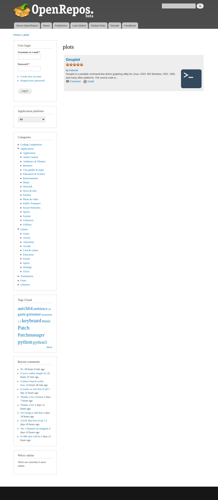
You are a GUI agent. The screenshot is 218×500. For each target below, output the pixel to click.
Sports (26, 211)
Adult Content (30, 157)
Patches (27, 195)
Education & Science (34, 174)
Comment (75, 81)
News (46, 25)
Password (24, 64)
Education (28, 254)
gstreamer (33, 314)
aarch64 (25, 308)
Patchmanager (31, 335)
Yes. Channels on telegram (34, 428)
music (46, 321)
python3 (40, 342)
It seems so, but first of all (34, 389)
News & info (30, 190)
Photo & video (30, 199)
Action (26, 237)
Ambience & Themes (34, 161)
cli (49, 309)
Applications (27, 148)
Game (26, 233)
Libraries (25, 284)
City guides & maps (33, 169)
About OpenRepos (27, 25)
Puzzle (26, 258)
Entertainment (30, 178)
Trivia (26, 271)
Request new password (32, 80)
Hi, (22, 369)
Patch (24, 328)
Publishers (61, 25)
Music (26, 182)
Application (29, 153)
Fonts (23, 280)
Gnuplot (73, 60)
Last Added (79, 25)
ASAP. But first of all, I (32, 420)
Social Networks (31, 207)
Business (27, 165)
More (49, 347)
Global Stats (98, 25)
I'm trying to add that (31, 412)
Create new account (30, 76)
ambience (40, 309)
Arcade (27, 246)
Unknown (28, 220)
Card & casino (30, 250)
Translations (26, 276)
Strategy (27, 267)
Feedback (130, 25)
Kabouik (73, 70)
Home (17, 34)
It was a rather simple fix (33, 373)
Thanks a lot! (27, 405)
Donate (115, 25)
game (22, 314)
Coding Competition (31, 144)
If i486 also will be (30, 436)
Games (24, 229)
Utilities (27, 224)
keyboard (31, 321)
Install (91, 81)
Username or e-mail (29, 52)
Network (27, 186)
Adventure (28, 242)
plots (26, 34)
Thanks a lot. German (31, 397)
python (25, 342)
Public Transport (31, 203)
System (27, 216)
